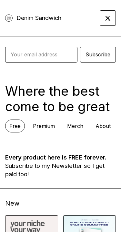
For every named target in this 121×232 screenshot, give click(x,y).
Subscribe (98, 54)
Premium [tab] (44, 126)
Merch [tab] (75, 126)
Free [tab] (15, 126)
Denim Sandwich (38, 18)
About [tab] (103, 126)
